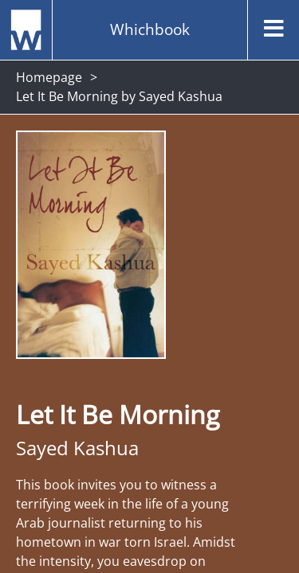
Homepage (49, 77)
